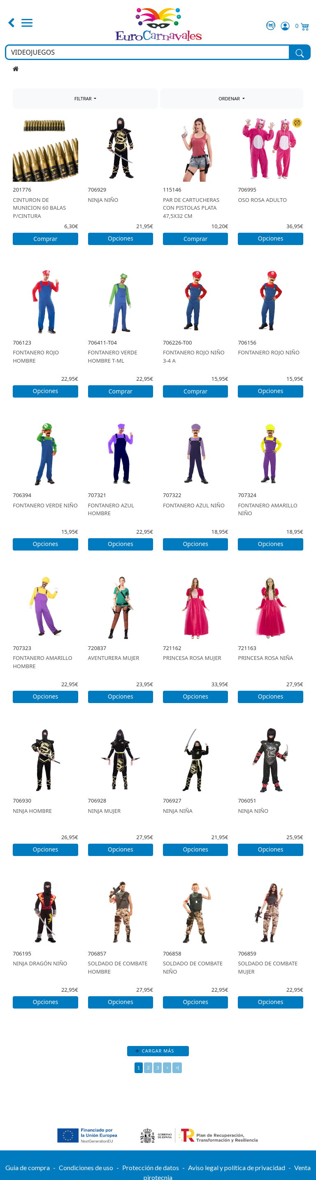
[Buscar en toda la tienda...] (147, 52)
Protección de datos (150, 1167)
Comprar (45, 239)
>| (177, 1067)
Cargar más (158, 1051)
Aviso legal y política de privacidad (236, 1167)
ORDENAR (229, 98)
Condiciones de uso (86, 1167)
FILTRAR (83, 98)
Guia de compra (27, 1167)
